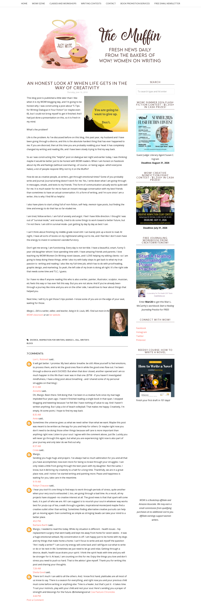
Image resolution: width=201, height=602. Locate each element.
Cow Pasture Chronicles (103, 592)
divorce (34, 340)
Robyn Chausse (41, 485)
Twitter (140, 336)
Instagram (141, 332)
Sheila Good (39, 572)
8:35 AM (37, 414)
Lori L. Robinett (41, 359)
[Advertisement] (155, 450)
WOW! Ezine (38, 3)
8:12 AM (37, 387)
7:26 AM (37, 568)
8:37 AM (37, 446)
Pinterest (141, 340)
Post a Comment (35, 599)
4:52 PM (37, 521)
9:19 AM (37, 481)
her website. (55, 314)
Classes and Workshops (63, 3)
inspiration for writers (52, 340)
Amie (35, 418)
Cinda (36, 450)
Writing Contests (91, 3)
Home (24, 3)
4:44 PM (37, 595)
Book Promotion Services (135, 3)
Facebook (141, 328)
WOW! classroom (35, 314)
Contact (111, 3)
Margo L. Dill (72, 340)
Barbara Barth (40, 525)
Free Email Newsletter (167, 3)
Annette (37, 390)
